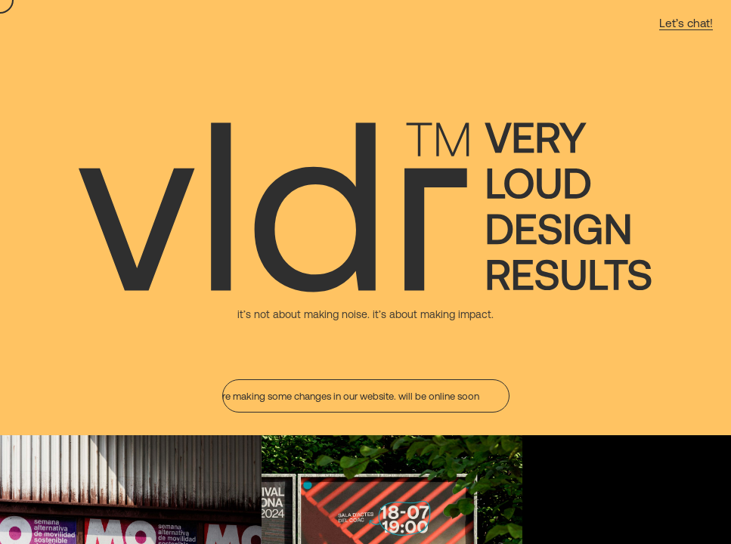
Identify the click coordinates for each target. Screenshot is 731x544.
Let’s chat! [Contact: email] (686, 22)
